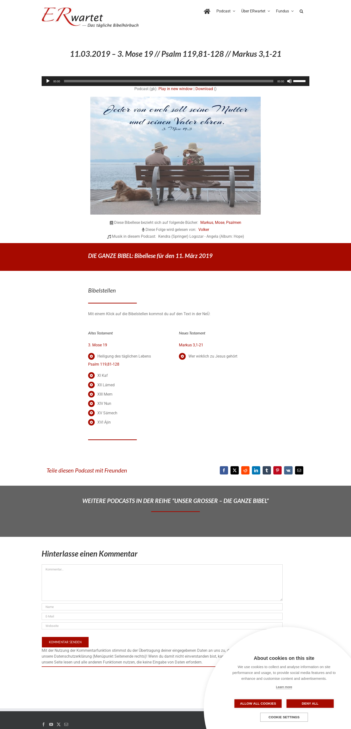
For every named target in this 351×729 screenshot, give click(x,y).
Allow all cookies (260, 703)
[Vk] (288, 470)
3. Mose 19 (97, 345)
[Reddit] (245, 470)
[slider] (169, 81)
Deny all (308, 703)
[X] (234, 470)
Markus (206, 222)
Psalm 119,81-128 (103, 364)
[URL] (162, 625)
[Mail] (66, 724)
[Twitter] (59, 724)
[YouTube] (51, 724)
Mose (219, 222)
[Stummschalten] (289, 81)
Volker (203, 229)
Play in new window (175, 88)
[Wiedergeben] (48, 81)
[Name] (162, 606)
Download (204, 88)
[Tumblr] (266, 470)
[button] (301, 10)
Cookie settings (284, 717)
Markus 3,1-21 (191, 345)
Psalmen (233, 222)
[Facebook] (224, 470)
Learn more (284, 687)
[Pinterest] (277, 470)
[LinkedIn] (256, 470)
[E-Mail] (299, 470)
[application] (175, 81)
